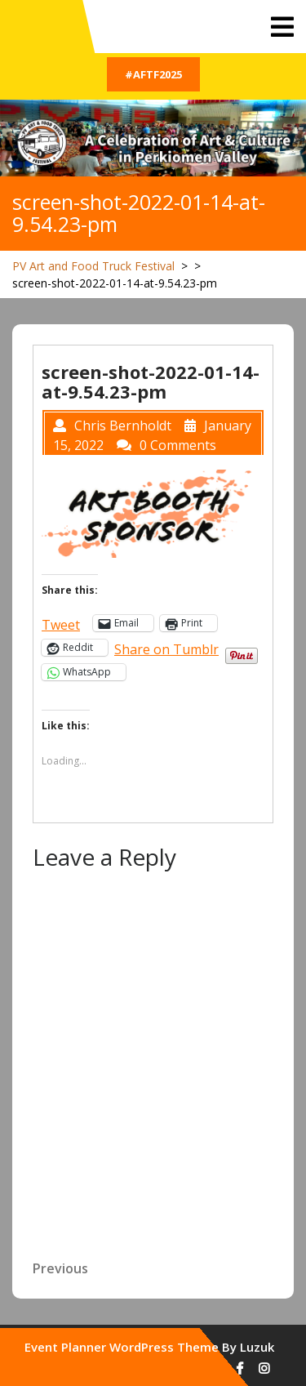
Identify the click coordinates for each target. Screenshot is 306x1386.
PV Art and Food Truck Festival (93, 266)
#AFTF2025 (153, 74)
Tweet (61, 623)
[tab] (282, 27)
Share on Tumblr (166, 647)
